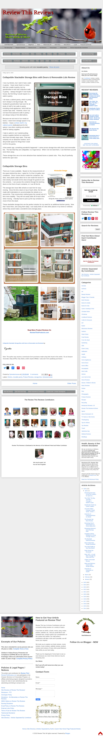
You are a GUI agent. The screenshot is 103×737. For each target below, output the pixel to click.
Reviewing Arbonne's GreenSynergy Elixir (90, 530)
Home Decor (85, 362)
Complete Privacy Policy (24, 658)
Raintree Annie (32, 47)
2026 (84, 488)
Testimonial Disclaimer (8, 713)
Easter (83, 325)
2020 (84, 594)
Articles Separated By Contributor (79, 47)
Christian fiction (86, 311)
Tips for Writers (54, 60)
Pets (37, 60)
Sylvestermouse (21, 44)
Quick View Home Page (20, 391)
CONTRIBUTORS (8, 44)
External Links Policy (7, 708)
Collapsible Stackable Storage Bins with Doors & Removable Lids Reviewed (23, 343)
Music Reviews (25, 53)
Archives (84, 288)
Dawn (38, 44)
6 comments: (34, 374)
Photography (62, 53)
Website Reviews (86, 434)
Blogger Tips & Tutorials (88, 297)
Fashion (84, 331)
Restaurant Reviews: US (88, 405)
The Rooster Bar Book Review (94, 129)
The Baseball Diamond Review (90, 539)
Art (82, 291)
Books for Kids (85, 305)
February (87, 577)
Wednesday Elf (47, 44)
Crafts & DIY (25, 60)
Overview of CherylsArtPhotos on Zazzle (94, 123)
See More (72, 60)
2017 (84, 601)
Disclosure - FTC (6, 692)
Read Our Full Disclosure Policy (90, 479)
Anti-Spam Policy (6, 695)
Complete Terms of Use (20, 649)
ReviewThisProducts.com (39, 332)
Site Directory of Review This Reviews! (13, 690)
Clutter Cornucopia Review (90, 560)
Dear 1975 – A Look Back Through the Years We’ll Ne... (90, 556)
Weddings (84, 437)
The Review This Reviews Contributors (39, 400)
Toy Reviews (17, 60)
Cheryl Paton (63, 47)
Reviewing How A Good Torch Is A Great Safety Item (94, 137)
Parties (83, 388)
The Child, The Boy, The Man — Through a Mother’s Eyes (94, 103)
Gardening (38, 53)
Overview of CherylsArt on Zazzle (89, 570)
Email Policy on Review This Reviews (12, 706)
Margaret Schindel (20, 47)
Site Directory (31, 729)
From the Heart (63, 60)
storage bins (38, 377)
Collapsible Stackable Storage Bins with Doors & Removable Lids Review (39, 77)
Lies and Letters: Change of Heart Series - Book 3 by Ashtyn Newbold (94, 117)
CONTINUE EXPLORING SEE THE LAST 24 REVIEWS (91, 144)
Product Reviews (8, 60)
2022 (84, 589)
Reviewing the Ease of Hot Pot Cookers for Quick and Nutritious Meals (94, 96)
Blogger (67, 733)
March (87, 574)
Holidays (32, 60)
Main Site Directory (8, 391)
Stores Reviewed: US (87, 414)
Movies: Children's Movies (89, 382)
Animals (84, 285)
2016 (84, 603)
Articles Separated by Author (45, 729)
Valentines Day (86, 431)
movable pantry (17, 377)
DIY (83, 323)
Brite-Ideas (57, 44)
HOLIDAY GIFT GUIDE (91, 168)
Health (47, 60)
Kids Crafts (84, 371)
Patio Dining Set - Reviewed (89, 551)
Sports (42, 60)
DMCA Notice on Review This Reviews (13, 701)
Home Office (85, 365)
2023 (84, 587)
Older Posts (71, 383)
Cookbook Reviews (87, 317)
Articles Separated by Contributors (36, 391)
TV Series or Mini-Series (88, 417)
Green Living (85, 348)
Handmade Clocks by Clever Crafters (94, 109)
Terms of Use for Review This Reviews (13, 710)
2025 (84, 582)
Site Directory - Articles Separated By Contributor (16, 717)
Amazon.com (92, 475)
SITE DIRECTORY (87, 60)
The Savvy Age (8, 47)
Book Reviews (7, 53)
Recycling (84, 402)
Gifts (44, 53)
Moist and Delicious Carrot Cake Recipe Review (90, 565)
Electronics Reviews (87, 328)
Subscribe (91, 200)
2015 (84, 606)
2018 (84, 599)
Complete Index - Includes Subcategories (55, 391)
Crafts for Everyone (87, 320)
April (86, 490)
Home (35, 383)
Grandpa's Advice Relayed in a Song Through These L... (90, 535)
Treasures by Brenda (85, 44)
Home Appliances (86, 360)
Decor (32, 53)
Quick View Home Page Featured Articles (68, 729)
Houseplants (85, 368)
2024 (84, 584)
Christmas (84, 314)
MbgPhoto (31, 44)
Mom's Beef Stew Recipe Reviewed (90, 543)
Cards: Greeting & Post (88, 308)
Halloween (84, 351)
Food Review (85, 337)
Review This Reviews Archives (90, 408)
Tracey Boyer (53, 47)
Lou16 (75, 44)
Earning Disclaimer (7, 703)
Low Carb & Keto (86, 377)
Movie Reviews (16, 53)
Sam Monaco (43, 47)
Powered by (91, 205)
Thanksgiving (85, 419)
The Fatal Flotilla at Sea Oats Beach (90, 547)
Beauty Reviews (70, 53)
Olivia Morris (67, 44)
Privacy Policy (5, 715)
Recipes (49, 53)
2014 (84, 608)
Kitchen (10, 377)
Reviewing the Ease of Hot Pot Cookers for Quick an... (90, 494)
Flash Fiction (85, 334)
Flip (50, 375)
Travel (55, 53)
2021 (84, 592)
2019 (84, 596)
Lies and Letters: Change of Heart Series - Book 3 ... (90, 510)
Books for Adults (86, 303)
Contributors (87, 78)
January (87, 579)
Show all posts (54, 67)
